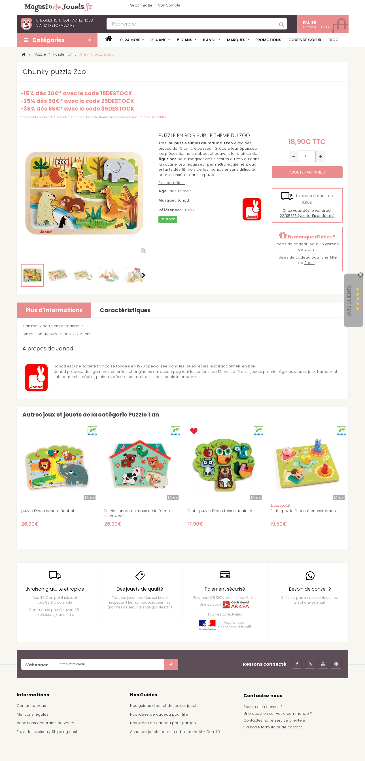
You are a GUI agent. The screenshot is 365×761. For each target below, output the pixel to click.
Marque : (167, 200)
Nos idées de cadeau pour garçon (163, 723)
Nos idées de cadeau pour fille (159, 714)
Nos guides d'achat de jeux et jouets (164, 705)
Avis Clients (349, 300)
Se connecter (141, 5)
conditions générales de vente (45, 723)
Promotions (268, 40)
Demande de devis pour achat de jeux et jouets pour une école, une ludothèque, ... (180, 748)
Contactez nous (31, 705)
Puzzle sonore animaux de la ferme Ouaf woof (137, 513)
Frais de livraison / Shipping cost (47, 731)
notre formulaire (58, 25)
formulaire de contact (281, 727)
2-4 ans (158, 40)
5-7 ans (184, 40)
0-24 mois (130, 40)
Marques (236, 40)
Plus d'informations (54, 310)
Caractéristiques (125, 310)
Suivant (144, 275)
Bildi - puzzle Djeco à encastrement (303, 510)
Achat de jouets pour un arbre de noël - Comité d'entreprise (175, 734)
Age (162, 191)
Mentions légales (32, 714)
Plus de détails (171, 182)
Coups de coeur (304, 40)
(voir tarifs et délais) (307, 213)
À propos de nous (33, 740)
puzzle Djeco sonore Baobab (48, 510)
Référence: (169, 210)
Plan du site (27, 749)
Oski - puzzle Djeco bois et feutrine (219, 510)
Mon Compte (169, 5)
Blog (333, 40)
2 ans (309, 249)
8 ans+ (209, 40)
